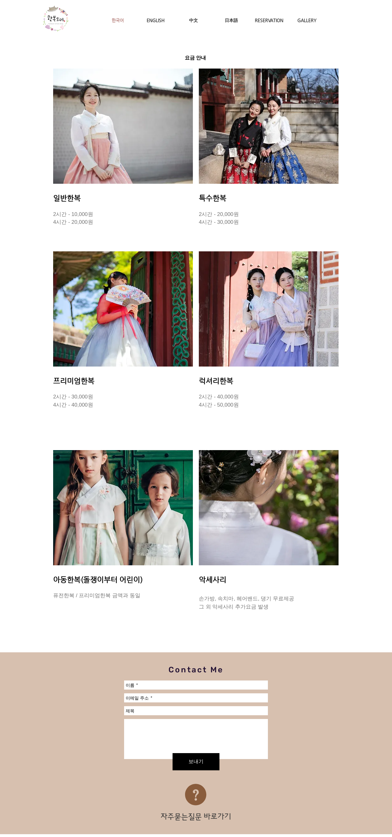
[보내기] (196, 761)
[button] (123, 126)
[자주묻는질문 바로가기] (196, 817)
